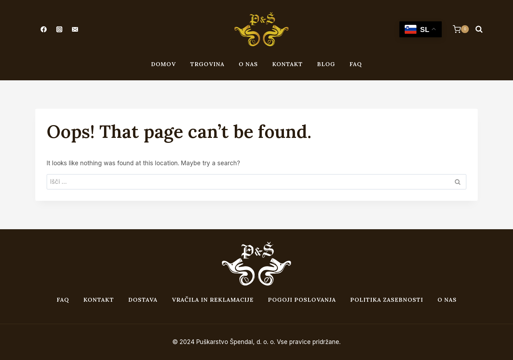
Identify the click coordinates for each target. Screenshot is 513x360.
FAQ (355, 64)
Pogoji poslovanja (302, 299)
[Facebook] (43, 29)
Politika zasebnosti (386, 299)
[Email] (75, 29)
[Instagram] (59, 29)
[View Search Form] (478, 29)
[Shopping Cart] (457, 29)
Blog (326, 64)
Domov (163, 64)
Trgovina (207, 64)
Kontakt (287, 64)
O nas (248, 64)
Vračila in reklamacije (213, 299)
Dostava (142, 299)
